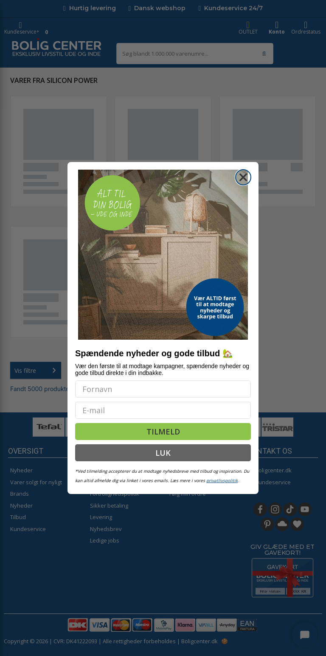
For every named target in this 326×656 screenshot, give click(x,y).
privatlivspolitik (222, 480)
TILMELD (163, 431)
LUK (163, 453)
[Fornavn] (163, 389)
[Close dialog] (243, 177)
